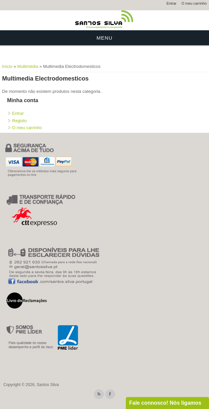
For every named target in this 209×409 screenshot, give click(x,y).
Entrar (171, 3)
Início (7, 66)
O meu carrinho (194, 3)
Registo (19, 120)
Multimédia (27, 66)
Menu (104, 38)
